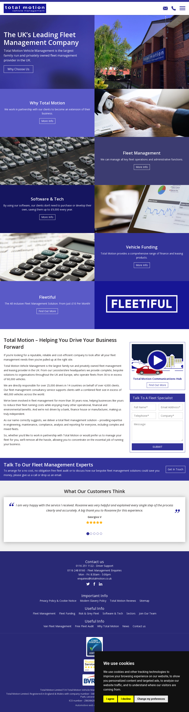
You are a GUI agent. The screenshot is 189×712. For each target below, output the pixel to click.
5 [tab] (101, 534)
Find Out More (157, 385)
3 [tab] (94, 534)
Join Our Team (147, 613)
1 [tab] (87, 533)
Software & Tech (113, 613)
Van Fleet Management (57, 626)
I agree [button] (110, 698)
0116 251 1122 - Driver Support (94, 565)
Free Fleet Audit (84, 626)
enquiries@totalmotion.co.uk (95, 578)
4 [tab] (98, 534)
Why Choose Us (18, 69)
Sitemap (144, 600)
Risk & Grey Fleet (89, 613)
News (125, 626)
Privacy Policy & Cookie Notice (58, 600)
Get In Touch (175, 469)
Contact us (139, 626)
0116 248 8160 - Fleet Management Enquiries (94, 570)
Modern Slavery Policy (93, 600)
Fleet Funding (67, 613)
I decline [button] (126, 698)
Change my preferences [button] (151, 698)
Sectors (130, 613)
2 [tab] (91, 534)
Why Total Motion (108, 626)
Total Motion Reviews (123, 600)
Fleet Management (44, 613)
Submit (157, 446)
